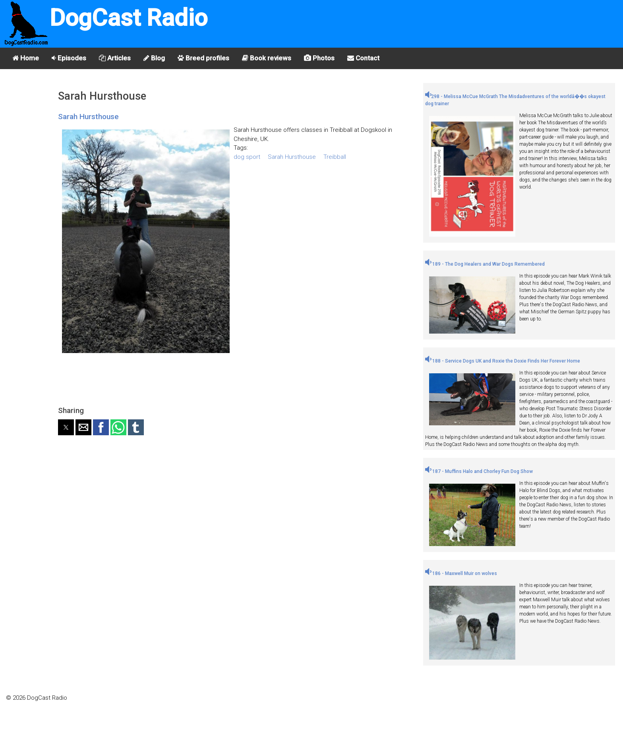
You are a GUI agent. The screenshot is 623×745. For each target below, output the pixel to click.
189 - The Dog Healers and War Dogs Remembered (485, 264)
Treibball (334, 156)
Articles (115, 58)
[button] (66, 427)
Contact (363, 58)
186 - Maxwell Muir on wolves (461, 573)
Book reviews (266, 58)
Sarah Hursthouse (88, 116)
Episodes (69, 58)
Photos (319, 58)
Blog (154, 58)
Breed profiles (203, 58)
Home (25, 58)
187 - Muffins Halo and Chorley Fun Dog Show (479, 471)
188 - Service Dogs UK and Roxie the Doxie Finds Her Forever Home (502, 361)
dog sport (247, 156)
